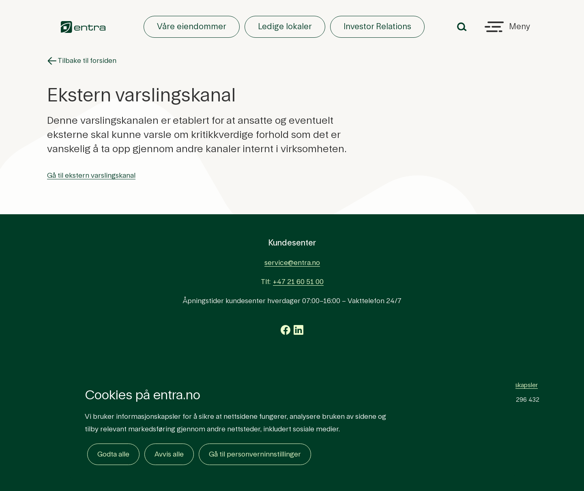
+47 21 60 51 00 (298, 281)
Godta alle (113, 454)
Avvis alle (169, 454)
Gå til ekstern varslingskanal (91, 175)
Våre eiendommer (191, 27)
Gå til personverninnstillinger (255, 454)
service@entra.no (292, 262)
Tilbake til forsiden (81, 61)
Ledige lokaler (285, 27)
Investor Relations (377, 27)
